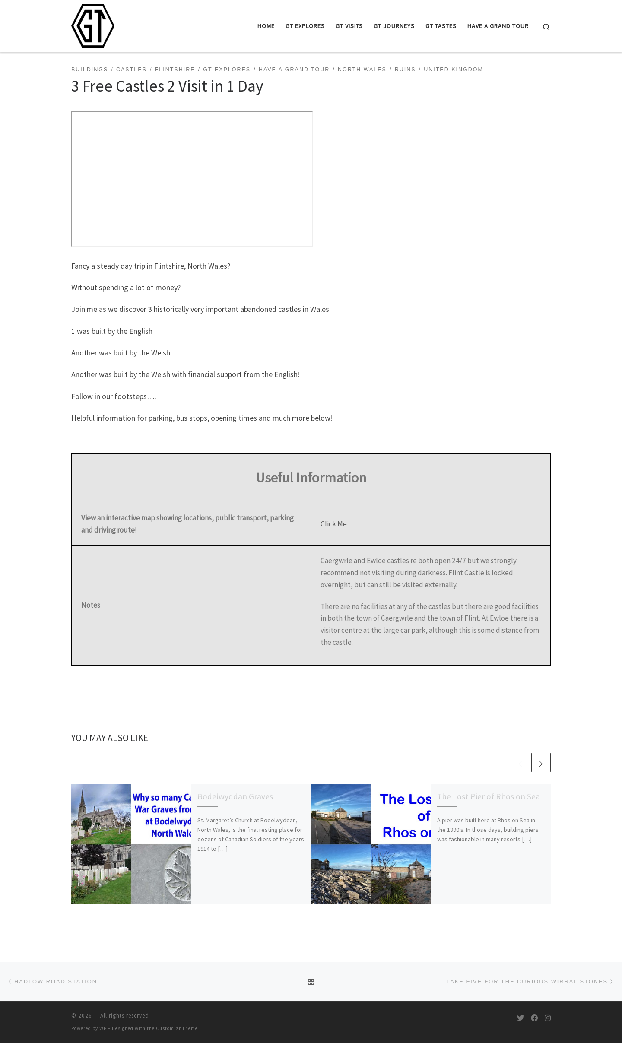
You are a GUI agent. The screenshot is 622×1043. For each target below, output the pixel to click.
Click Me (334, 524)
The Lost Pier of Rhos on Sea (488, 796)
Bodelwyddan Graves (235, 796)
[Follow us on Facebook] (534, 1018)
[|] (92, 24)
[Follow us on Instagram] (548, 1018)
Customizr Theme (177, 1028)
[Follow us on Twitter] (520, 1018)
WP (103, 1028)
